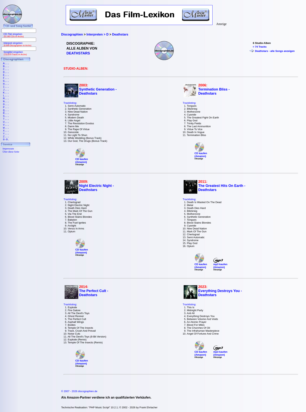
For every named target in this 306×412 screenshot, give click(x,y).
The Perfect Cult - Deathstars (93, 293)
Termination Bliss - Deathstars (214, 91)
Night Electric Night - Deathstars (96, 188)
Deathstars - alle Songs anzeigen (275, 51)
